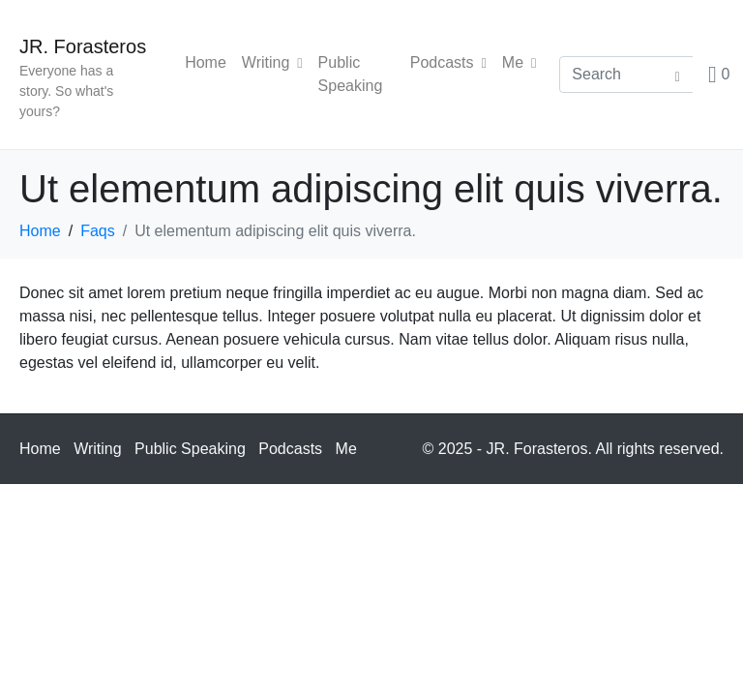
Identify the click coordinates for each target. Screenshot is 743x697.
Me (519, 62)
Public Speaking (350, 74)
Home (205, 62)
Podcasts (448, 62)
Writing (272, 62)
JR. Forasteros (82, 46)
